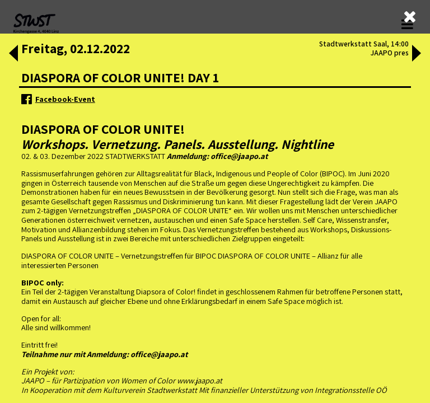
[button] (12, 54)
